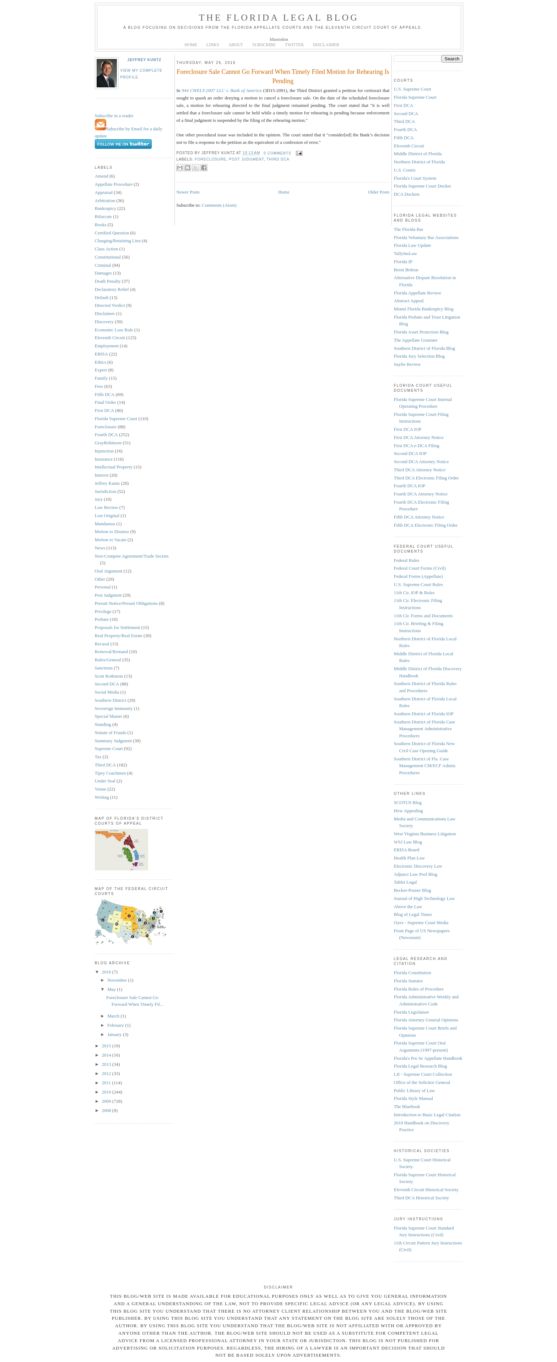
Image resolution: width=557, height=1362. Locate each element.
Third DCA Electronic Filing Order (426, 478)
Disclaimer (105, 313)
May (112, 989)
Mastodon (279, 39)
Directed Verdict (110, 305)
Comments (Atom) (219, 205)
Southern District (110, 700)
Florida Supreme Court (116, 418)
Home (284, 192)
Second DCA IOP (410, 453)
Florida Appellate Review (418, 292)
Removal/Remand (111, 651)
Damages (103, 273)
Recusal (102, 643)
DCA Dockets (407, 194)
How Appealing (408, 810)
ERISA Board (407, 849)
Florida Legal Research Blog (420, 1066)
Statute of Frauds (110, 732)
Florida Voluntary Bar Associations (426, 237)
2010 (107, 1092)
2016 (107, 972)
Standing (103, 724)
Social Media (107, 692)
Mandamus (105, 523)
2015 (107, 1045)
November (117, 980)
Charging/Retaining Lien (118, 240)
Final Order (105, 402)
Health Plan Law (409, 858)
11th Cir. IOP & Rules (414, 592)
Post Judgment (108, 595)
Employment (107, 345)
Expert (101, 370)
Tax (98, 756)
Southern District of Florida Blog (424, 348)
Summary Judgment (113, 740)
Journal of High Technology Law (424, 898)
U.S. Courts (405, 170)
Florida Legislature (411, 1012)
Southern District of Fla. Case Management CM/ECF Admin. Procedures (425, 765)
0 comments (277, 153)
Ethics (101, 362)
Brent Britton (406, 269)
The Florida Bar (408, 229)
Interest (102, 475)
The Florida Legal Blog (279, 17)
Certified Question (112, 232)
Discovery (104, 321)
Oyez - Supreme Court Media (421, 922)
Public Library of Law (414, 1090)
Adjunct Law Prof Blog (415, 874)
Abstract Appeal (409, 300)
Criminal (103, 265)
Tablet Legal (405, 882)
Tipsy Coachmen (110, 773)
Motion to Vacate (110, 539)
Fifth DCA (105, 394)
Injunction (104, 451)
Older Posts (378, 192)
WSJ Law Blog (408, 842)
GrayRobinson (108, 442)
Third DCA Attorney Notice (420, 469)
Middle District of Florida (418, 153)
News (100, 547)
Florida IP (403, 261)
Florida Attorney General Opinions (426, 1019)
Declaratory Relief (112, 289)
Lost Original (107, 515)
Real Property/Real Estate (118, 635)
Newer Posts (188, 192)
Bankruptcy (106, 208)
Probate (102, 619)
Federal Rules (407, 560)
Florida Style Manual (413, 1098)
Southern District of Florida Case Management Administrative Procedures (424, 728)
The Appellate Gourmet (416, 340)
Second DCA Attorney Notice (421, 461)
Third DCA (105, 764)
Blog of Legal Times (413, 914)
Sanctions (104, 668)
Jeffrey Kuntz (145, 60)
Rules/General (108, 659)
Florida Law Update (412, 245)
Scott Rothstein (109, 676)
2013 (107, 1064)
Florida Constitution (412, 972)
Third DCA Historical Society (421, 1197)
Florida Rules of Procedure (419, 989)
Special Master (109, 716)
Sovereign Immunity (114, 708)
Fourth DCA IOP (410, 485)
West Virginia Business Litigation (425, 833)
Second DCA (107, 684)
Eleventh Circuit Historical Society (426, 1189)
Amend (101, 176)
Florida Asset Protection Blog (421, 332)
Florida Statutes (408, 980)
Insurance (104, 459)
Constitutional (108, 257)
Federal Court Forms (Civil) (420, 568)
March (113, 1016)
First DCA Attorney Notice (419, 437)
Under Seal (105, 780)
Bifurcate (103, 216)
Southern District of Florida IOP (424, 713)
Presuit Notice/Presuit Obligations (126, 603)
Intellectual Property (114, 467)
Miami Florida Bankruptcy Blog (424, 308)
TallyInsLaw (405, 253)
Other (100, 579)
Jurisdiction (106, 491)
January (115, 1034)
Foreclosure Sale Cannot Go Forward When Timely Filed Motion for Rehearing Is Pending (283, 76)
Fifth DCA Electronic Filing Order (426, 525)
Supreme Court (109, 748)
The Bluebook (407, 1106)
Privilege (103, 611)
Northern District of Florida (419, 161)
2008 (107, 1110)
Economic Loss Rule (114, 329)
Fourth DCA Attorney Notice (421, 493)
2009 (107, 1101)
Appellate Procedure (114, 184)
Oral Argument (109, 571)
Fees (99, 386)
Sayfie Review (407, 364)
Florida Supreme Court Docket (422, 186)
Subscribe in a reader (114, 115)
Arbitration (105, 200)
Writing (102, 797)
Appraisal (104, 192)
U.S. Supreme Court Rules (418, 584)
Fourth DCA (106, 434)
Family (101, 378)
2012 (107, 1073)
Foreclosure (106, 426)
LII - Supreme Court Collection (423, 1074)
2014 (107, 1055)
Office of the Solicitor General (422, 1082)
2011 (107, 1082)
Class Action (106, 248)
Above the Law (408, 906)
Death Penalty (108, 281)
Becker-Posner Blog (412, 890)
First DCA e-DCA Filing (416, 445)
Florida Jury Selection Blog (419, 356)
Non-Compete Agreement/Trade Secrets (132, 556)
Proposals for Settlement (117, 627)
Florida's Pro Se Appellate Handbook (428, 1058)
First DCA (104, 410)
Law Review (106, 507)
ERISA (101, 354)
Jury (99, 499)
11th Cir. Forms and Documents (423, 615)
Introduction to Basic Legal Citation (427, 1114)
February (116, 1025)
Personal (103, 587)
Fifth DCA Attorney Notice (419, 517)
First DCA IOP (408, 429)
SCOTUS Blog (408, 802)
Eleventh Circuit (110, 337)
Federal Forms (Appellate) (418, 576)
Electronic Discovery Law (418, 866)
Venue (101, 789)
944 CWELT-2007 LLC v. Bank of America (221, 90)
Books (101, 224)
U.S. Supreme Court (412, 89)
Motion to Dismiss (112, 531)
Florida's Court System (415, 178)
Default (102, 297)
